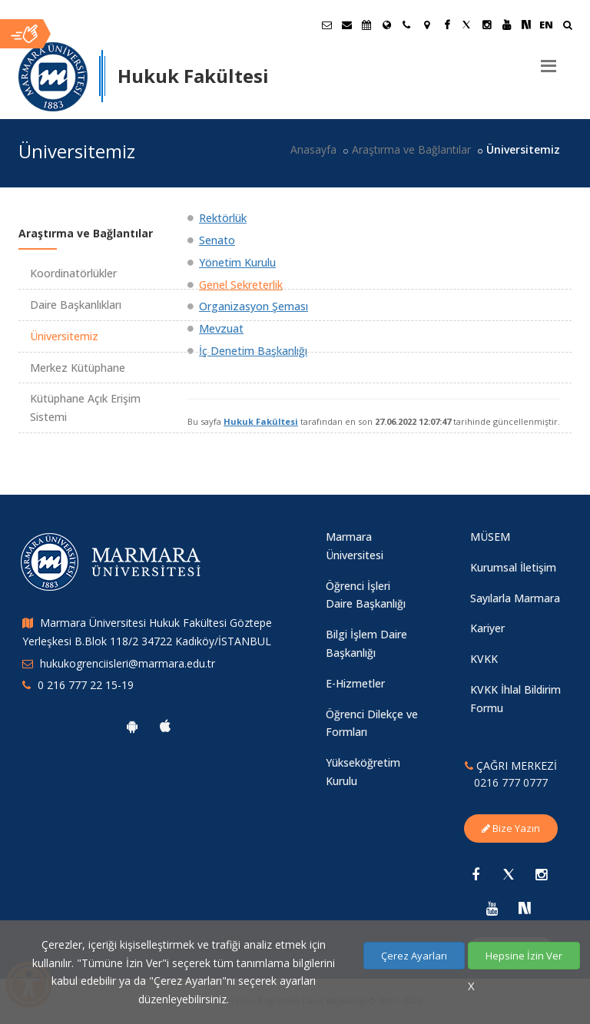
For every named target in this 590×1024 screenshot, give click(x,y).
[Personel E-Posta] (346, 24)
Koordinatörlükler (73, 273)
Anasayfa (313, 149)
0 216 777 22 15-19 (86, 685)
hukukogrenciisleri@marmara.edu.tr (127, 663)
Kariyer (487, 628)
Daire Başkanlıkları (75, 304)
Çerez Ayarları (414, 956)
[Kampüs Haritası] (426, 24)
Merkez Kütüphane (77, 367)
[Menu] (548, 60)
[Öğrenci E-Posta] (326, 24)
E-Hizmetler (355, 683)
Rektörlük (223, 217)
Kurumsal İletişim (513, 567)
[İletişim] (406, 24)
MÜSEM (490, 536)
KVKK (484, 658)
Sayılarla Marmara (515, 598)
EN (546, 24)
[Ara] (567, 26)
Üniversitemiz (64, 336)
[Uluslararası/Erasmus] (386, 24)
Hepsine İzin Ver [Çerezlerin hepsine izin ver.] (524, 956)
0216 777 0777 (511, 782)
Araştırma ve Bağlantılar (411, 149)
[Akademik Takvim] (366, 24)
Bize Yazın (511, 828)
